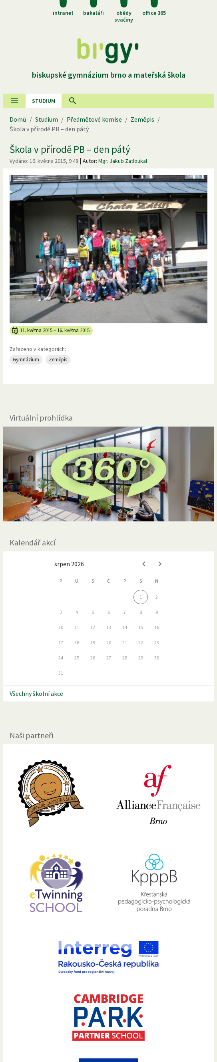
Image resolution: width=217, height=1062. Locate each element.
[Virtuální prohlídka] (108, 474)
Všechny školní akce (36, 693)
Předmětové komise (94, 119)
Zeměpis (142, 119)
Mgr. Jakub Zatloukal (122, 160)
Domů (18, 119)
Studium (43, 100)
